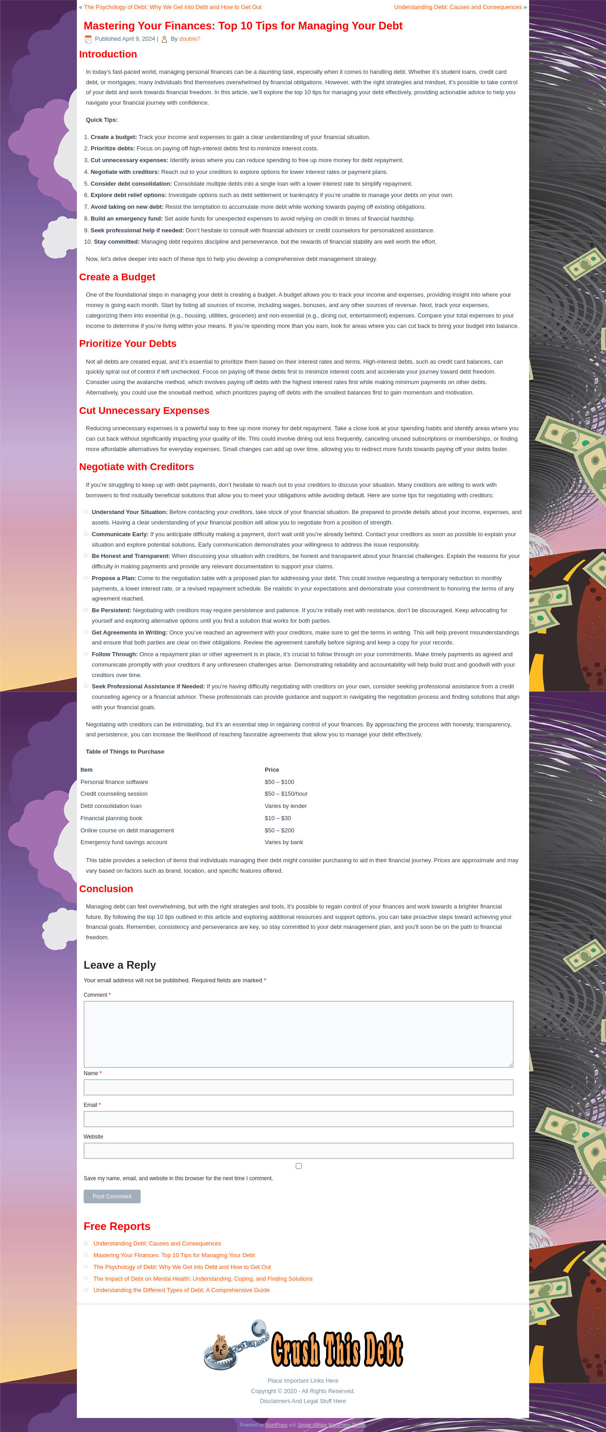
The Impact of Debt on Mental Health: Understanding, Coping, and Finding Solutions (202, 1278)
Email (92, 1105)
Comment (97, 995)
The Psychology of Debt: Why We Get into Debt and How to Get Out (173, 7)
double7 (189, 38)
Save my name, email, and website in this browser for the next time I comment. (178, 1178)
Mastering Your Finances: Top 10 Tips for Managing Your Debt (174, 1255)
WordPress (276, 1424)
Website (93, 1137)
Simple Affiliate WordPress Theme (332, 1424)
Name (93, 1073)
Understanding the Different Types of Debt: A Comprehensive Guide (182, 1290)
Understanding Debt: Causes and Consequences (458, 7)
